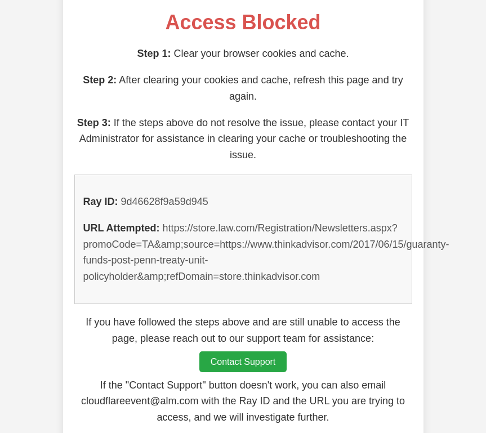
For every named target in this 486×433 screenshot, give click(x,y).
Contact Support (243, 362)
